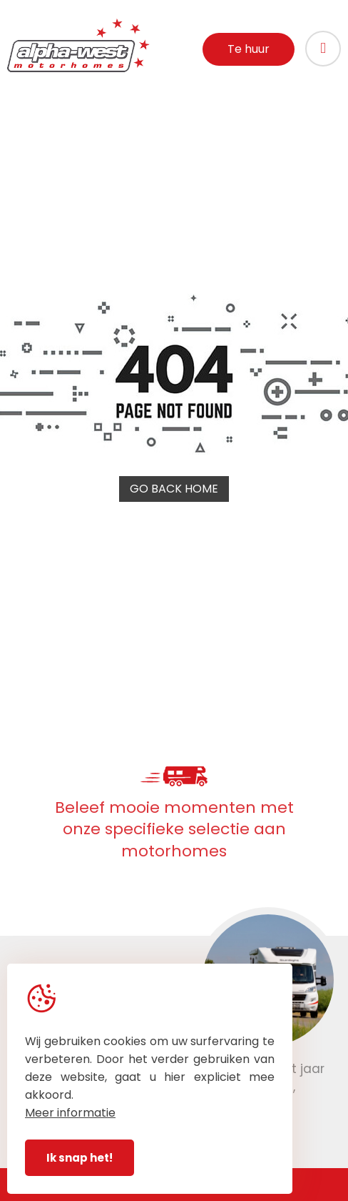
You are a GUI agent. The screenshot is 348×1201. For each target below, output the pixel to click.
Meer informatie (70, 1112)
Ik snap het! (79, 1157)
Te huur (248, 49)
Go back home (174, 488)
